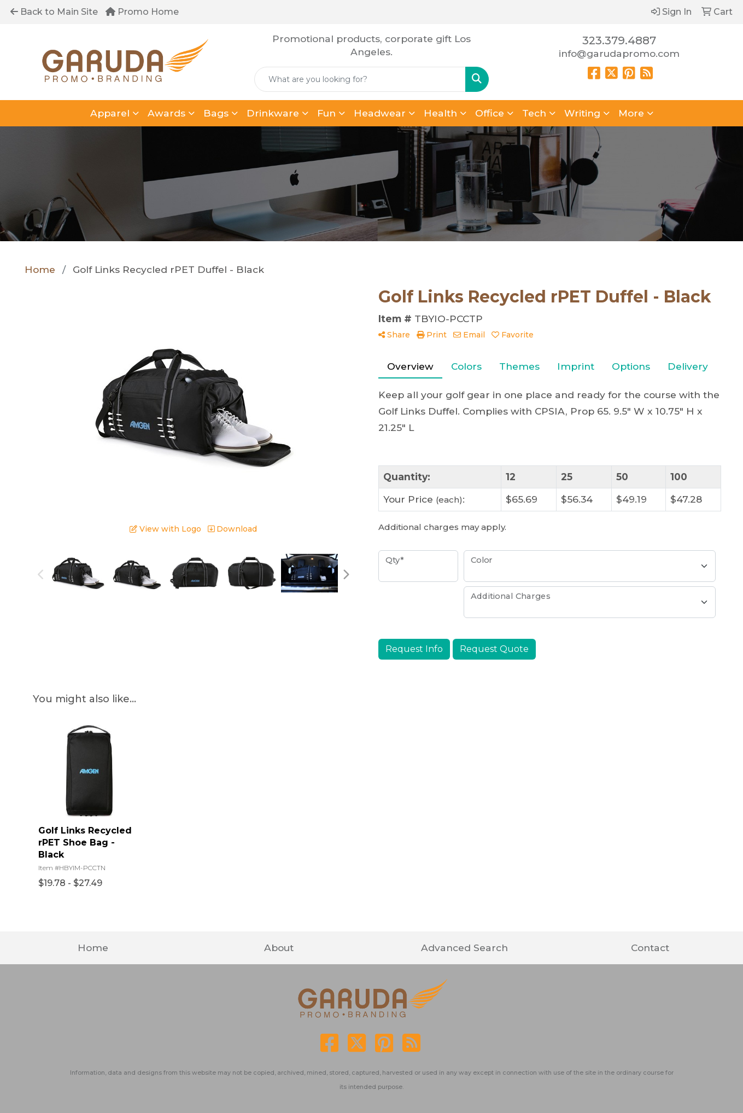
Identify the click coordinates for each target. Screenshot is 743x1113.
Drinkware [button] (273, 113)
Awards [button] (166, 113)
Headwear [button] (380, 113)
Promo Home (142, 12)
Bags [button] (216, 113)
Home (93, 947)
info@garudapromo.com (619, 53)
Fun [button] (326, 113)
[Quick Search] (360, 79)
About (279, 947)
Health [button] (440, 113)
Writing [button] (582, 113)
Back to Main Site (54, 12)
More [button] (631, 113)
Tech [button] (534, 113)
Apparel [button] (110, 113)
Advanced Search (464, 947)
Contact (650, 947)
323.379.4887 (619, 40)
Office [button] (489, 113)
